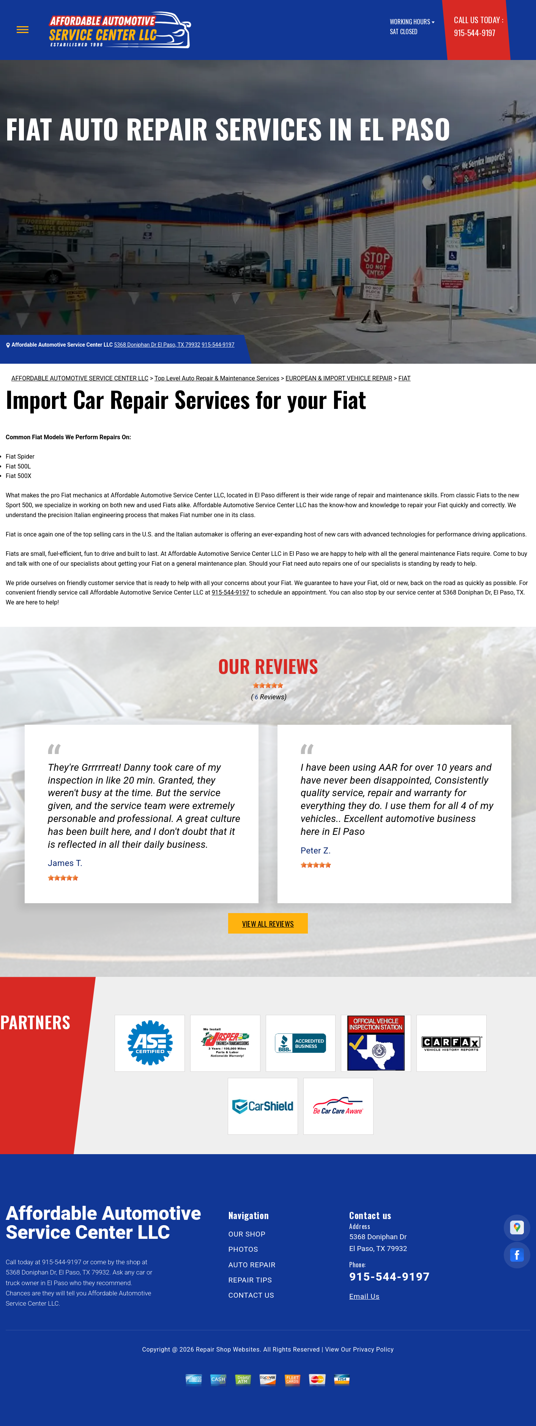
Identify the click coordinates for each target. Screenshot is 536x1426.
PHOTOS (243, 1249)
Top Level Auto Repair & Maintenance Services (216, 378)
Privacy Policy (373, 1349)
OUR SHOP (247, 1234)
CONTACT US (251, 1295)
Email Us (364, 1296)
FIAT (405, 378)
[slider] (268, 685)
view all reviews (268, 923)
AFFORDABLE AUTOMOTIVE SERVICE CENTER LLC (79, 378)
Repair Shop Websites (228, 1349)
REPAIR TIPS (250, 1280)
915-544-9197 (474, 32)
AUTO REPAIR (252, 1264)
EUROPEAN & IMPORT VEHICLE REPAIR (338, 378)
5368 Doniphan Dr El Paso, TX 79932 (157, 345)
